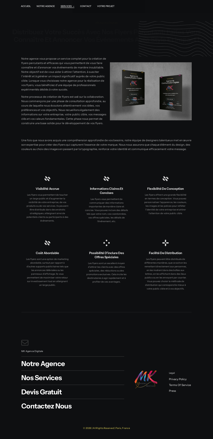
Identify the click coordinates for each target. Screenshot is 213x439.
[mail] (24, 342)
